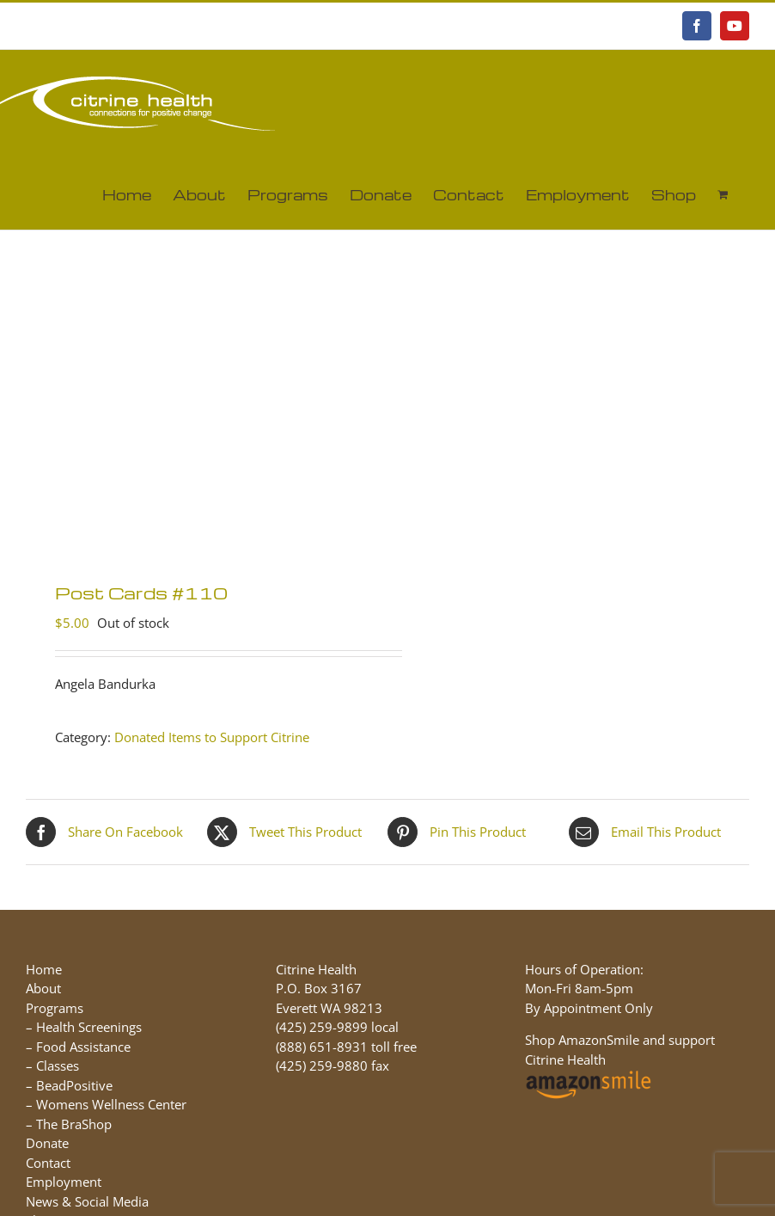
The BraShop (74, 1124)
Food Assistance (83, 1046)
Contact (48, 1162)
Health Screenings (89, 1026)
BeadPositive (74, 1085)
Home (44, 969)
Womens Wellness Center (111, 1104)
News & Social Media (87, 1201)
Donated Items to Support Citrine (211, 737)
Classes (57, 1065)
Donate (47, 1143)
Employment (63, 1181)
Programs (54, 1007)
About (43, 988)
